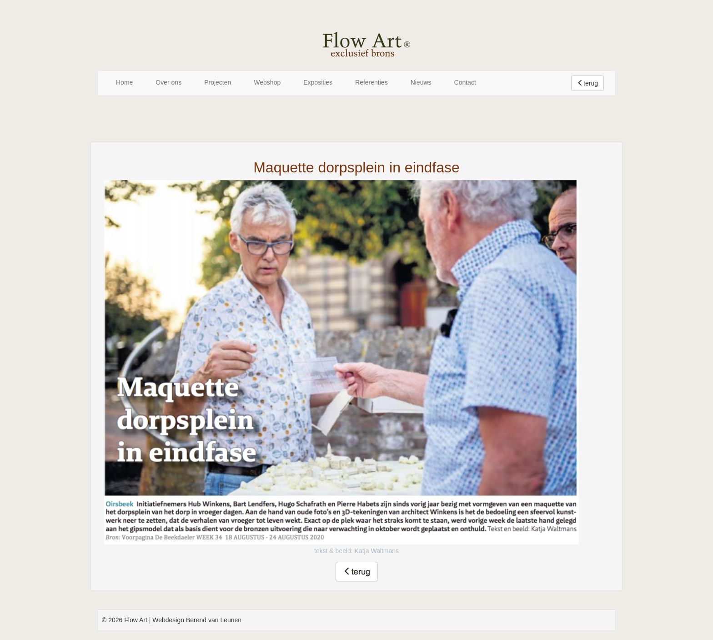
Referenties (371, 82)
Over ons (168, 82)
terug (587, 83)
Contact (465, 82)
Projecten (217, 82)
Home (124, 82)
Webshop (267, 82)
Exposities (317, 82)
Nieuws (421, 82)
